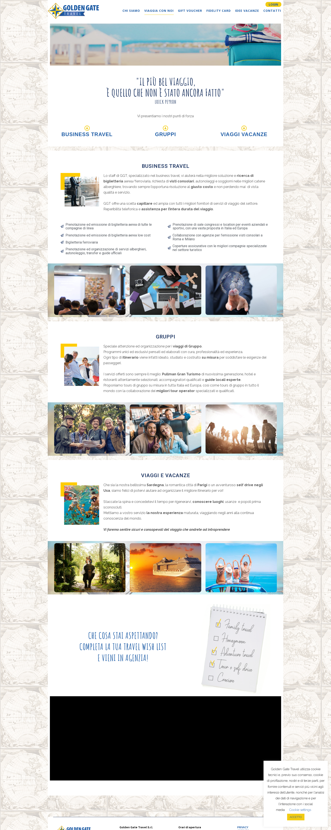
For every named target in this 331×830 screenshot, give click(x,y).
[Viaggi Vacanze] (244, 128)
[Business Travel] (87, 128)
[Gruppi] (165, 128)
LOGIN (273, 4)
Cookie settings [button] (300, 810)
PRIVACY (242, 827)
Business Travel (87, 134)
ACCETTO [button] (296, 817)
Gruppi (165, 134)
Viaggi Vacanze (244, 134)
